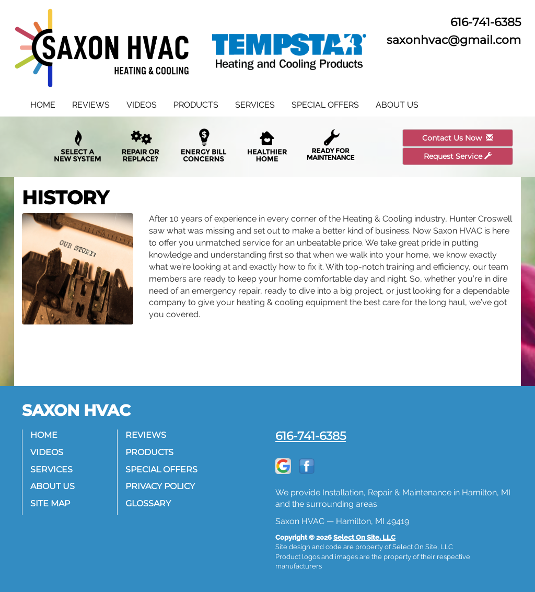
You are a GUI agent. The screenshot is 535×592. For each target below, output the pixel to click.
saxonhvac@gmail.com (454, 40)
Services (255, 105)
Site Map (50, 503)
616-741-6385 (310, 435)
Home (42, 105)
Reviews (91, 105)
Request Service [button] (458, 156)
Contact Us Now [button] (457, 138)
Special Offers (325, 105)
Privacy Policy (160, 486)
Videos (141, 105)
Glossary (148, 503)
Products (195, 105)
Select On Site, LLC (364, 537)
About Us (397, 105)
